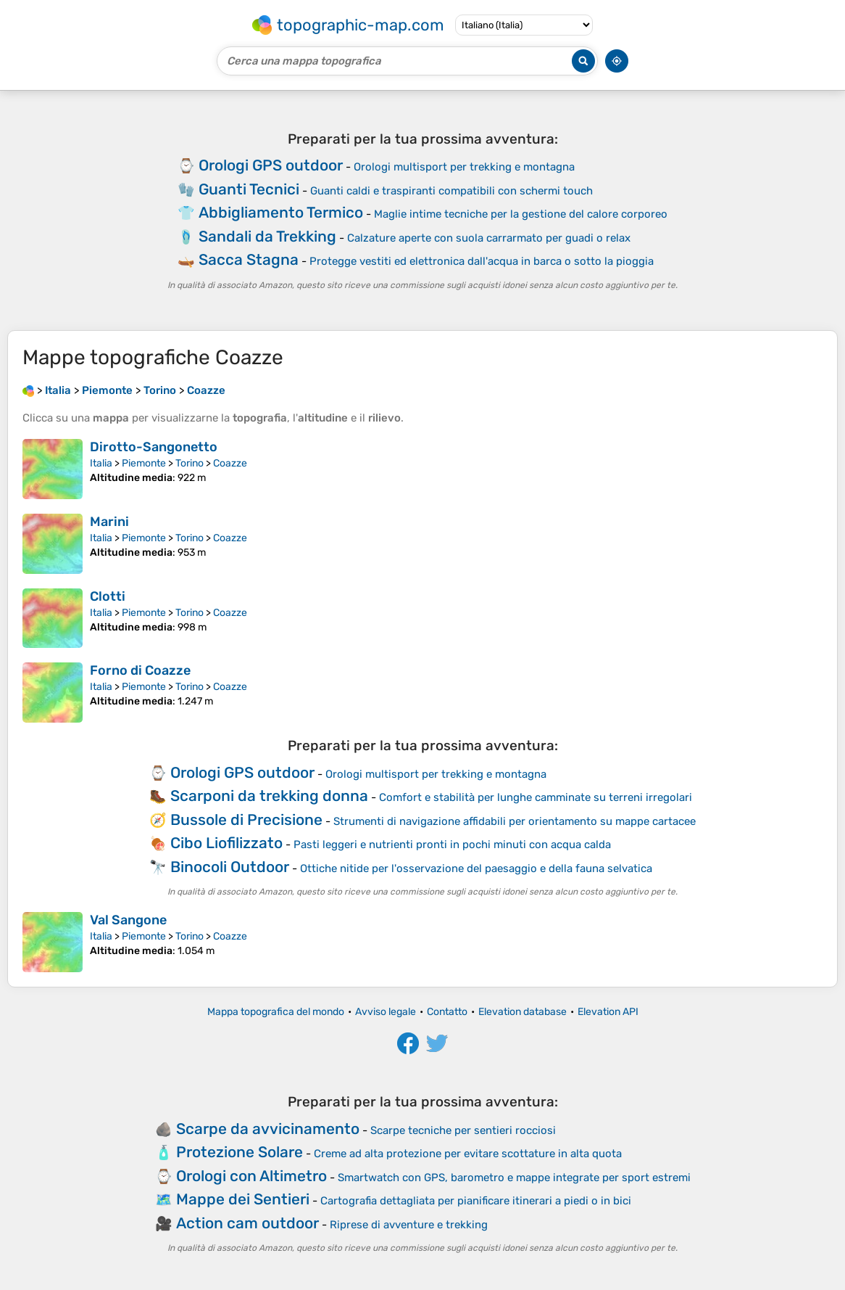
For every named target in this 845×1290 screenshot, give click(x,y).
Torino (189, 463)
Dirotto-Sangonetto (153, 447)
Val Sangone (128, 920)
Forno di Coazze (140, 670)
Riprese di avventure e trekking (409, 1224)
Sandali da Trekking (267, 236)
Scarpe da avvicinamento (267, 1128)
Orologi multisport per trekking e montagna (464, 166)
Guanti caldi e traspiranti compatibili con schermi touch (451, 190)
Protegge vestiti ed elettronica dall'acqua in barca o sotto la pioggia (481, 261)
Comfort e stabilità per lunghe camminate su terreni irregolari (535, 797)
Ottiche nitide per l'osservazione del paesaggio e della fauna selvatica (476, 868)
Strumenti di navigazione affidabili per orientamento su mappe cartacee (514, 821)
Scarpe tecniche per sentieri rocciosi (463, 1130)
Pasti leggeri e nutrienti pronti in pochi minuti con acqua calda (452, 844)
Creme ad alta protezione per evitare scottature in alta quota (468, 1153)
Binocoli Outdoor (229, 867)
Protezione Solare (239, 1152)
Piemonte (144, 463)
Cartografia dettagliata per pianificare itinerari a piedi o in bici (475, 1200)
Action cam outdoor (247, 1223)
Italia (101, 463)
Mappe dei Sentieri (242, 1199)
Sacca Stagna (249, 259)
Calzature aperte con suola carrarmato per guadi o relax (488, 238)
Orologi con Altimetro (251, 1176)
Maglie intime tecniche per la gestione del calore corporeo (520, 214)
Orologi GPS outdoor (271, 165)
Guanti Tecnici (249, 189)
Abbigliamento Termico (281, 212)
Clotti (107, 596)
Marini (109, 522)
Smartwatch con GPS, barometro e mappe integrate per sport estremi (514, 1177)
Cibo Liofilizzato (226, 843)
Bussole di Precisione (246, 819)
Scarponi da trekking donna (269, 795)
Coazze (230, 463)
